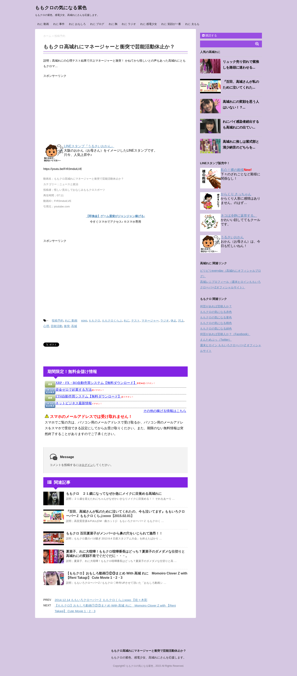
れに (127, 320)
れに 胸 (113, 24)
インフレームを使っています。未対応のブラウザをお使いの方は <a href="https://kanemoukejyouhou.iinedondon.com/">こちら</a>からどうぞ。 (115, 412)
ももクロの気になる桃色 (216, 323)
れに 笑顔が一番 (171, 24)
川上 (181, 320)
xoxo (84, 320)
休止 (173, 320)
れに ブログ (97, 24)
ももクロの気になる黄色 (216, 317)
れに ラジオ (129, 24)
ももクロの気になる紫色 (61, 7)
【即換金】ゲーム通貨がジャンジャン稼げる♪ (115, 216)
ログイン (87, 465)
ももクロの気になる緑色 (216, 328)
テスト (135, 320)
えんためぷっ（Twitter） (216, 339)
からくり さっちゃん (236, 194)
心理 (46, 326)
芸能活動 (56, 326)
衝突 (67, 326)
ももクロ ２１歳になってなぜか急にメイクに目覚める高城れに (114, 493)
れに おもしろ (77, 24)
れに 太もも (192, 24)
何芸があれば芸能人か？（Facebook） (225, 334)
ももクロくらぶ (112, 320)
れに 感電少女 (148, 24)
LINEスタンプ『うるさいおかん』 (89, 146)
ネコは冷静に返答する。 (239, 215)
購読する (209, 35)
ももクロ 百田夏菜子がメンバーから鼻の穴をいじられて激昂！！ (114, 533)
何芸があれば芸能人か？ (216, 306)
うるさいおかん (232, 237)
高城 (74, 326)
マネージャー (150, 320)
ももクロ (94, 320)
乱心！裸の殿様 (232, 170)
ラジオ (164, 320)
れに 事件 (59, 24)
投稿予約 (57, 320)
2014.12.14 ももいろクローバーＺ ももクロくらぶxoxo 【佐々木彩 (101, 600)
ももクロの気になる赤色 (216, 311)
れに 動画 (43, 24)
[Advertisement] (115, 111)
